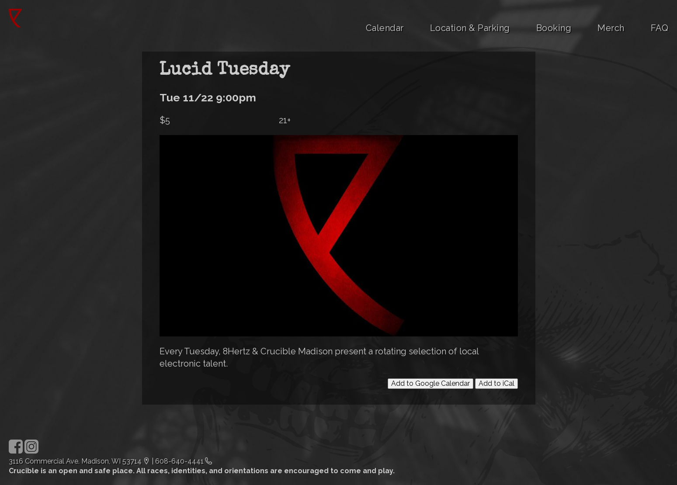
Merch (611, 28)
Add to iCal (496, 383)
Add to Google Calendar (430, 383)
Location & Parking (470, 28)
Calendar (385, 28)
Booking (554, 28)
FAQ (660, 28)
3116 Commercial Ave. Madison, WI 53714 (75, 461)
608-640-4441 (179, 461)
